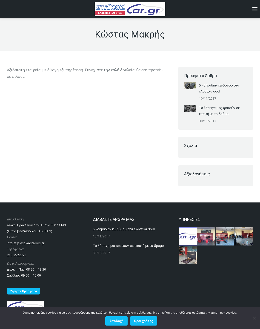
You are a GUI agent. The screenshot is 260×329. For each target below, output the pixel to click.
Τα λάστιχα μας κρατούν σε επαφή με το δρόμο (219, 111)
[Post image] (190, 85)
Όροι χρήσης (143, 321)
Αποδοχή (116, 321)
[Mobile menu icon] (255, 9)
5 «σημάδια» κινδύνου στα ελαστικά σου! (219, 88)
